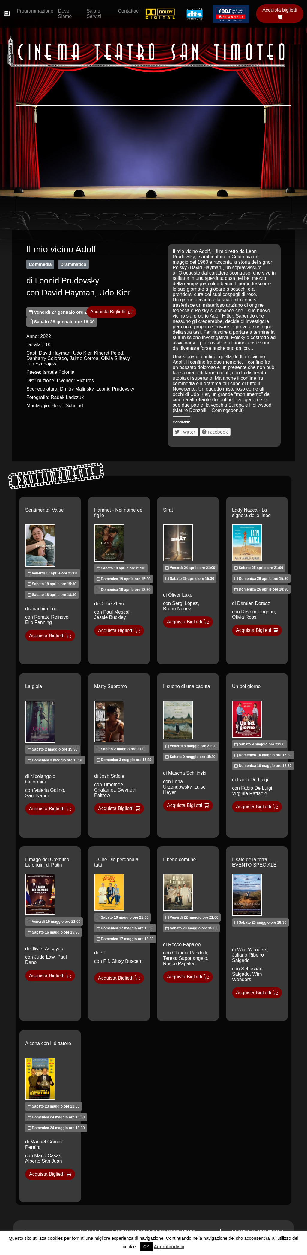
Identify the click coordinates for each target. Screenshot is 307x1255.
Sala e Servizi (94, 13)
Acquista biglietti (279, 13)
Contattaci (128, 10)
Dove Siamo (65, 13)
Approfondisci (169, 1246)
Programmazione (35, 10)
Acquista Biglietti (111, 311)
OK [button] (146, 1247)
